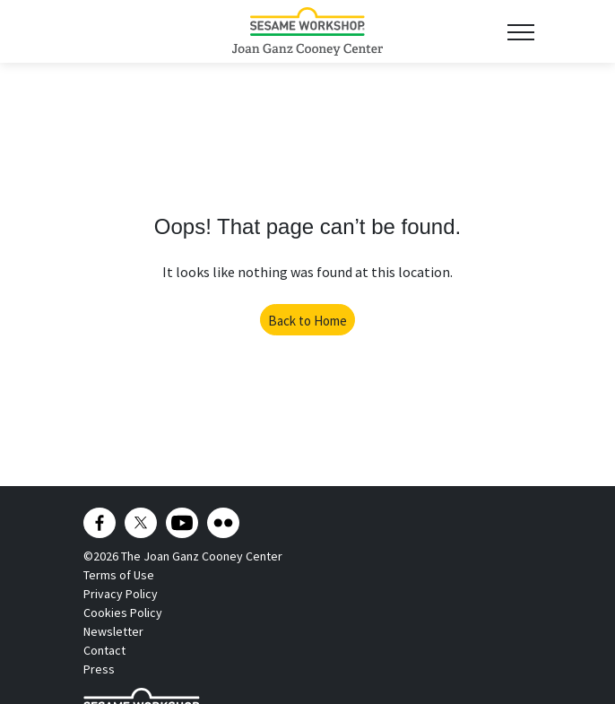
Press (99, 669)
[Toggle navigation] (520, 32)
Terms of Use (118, 575)
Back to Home (307, 320)
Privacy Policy (120, 594)
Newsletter (113, 631)
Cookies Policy (122, 612)
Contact (104, 650)
